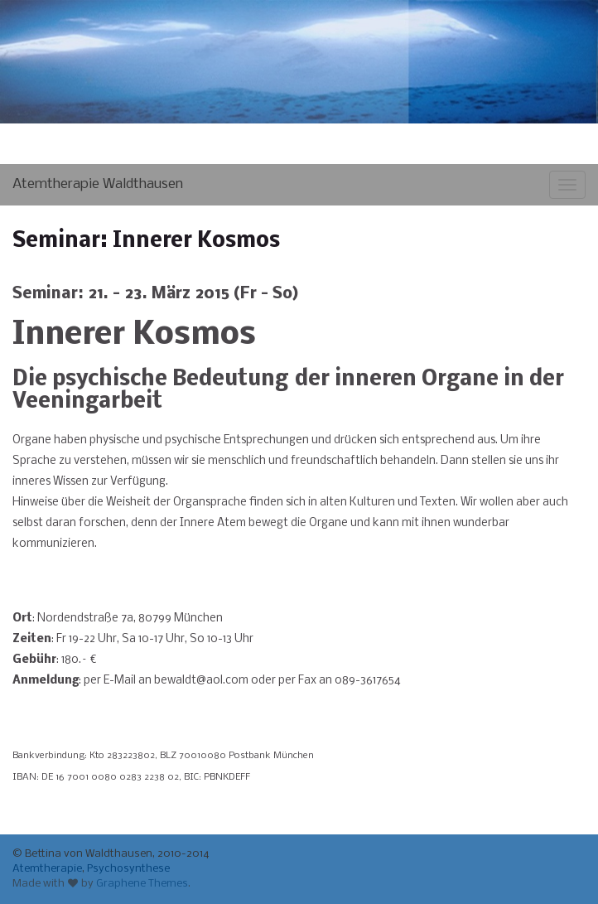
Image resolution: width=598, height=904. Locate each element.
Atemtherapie (47, 868)
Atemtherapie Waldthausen (97, 184)
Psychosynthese (128, 868)
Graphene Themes (142, 883)
